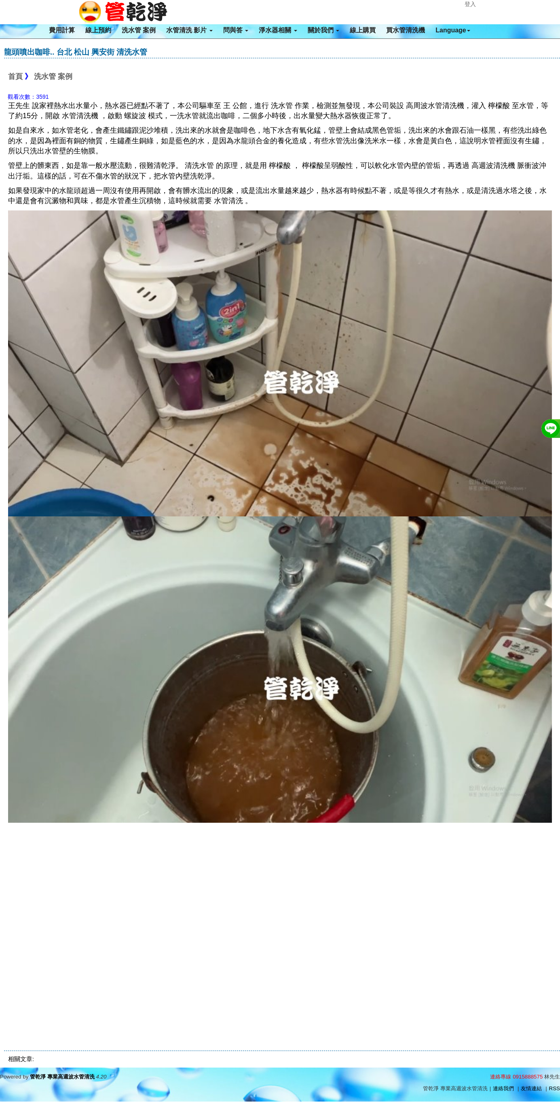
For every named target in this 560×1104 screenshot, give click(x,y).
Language (452, 30)
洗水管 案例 (139, 30)
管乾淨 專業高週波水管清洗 (62, 1077)
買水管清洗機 (405, 30)
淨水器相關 (278, 30)
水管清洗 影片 (189, 30)
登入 (470, 4)
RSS (554, 1088)
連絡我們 (503, 1088)
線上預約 (98, 30)
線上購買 (363, 30)
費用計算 (62, 30)
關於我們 (323, 30)
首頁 (15, 76)
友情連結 (531, 1088)
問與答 (235, 30)
